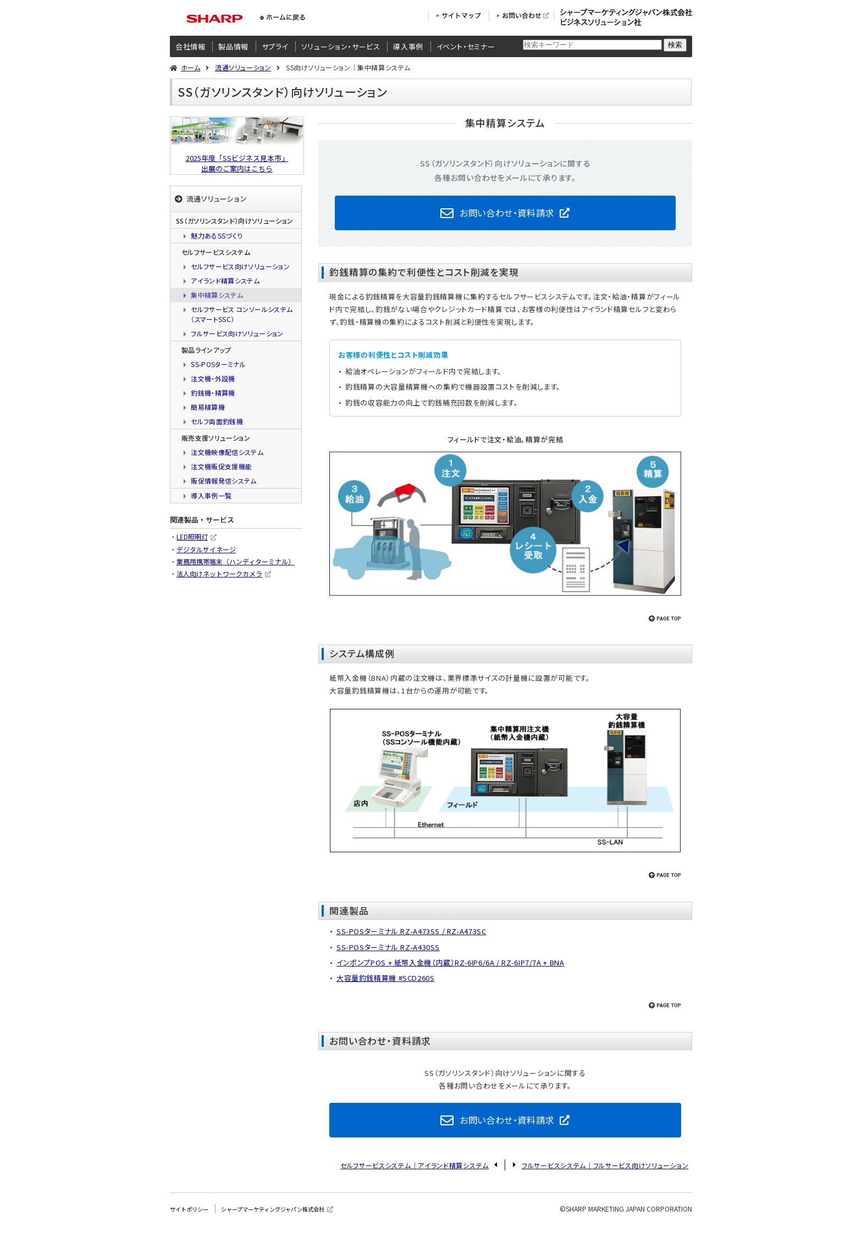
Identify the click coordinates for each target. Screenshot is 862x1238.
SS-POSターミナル (218, 364)
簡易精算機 (208, 407)
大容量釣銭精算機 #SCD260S (385, 983)
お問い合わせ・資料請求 (507, 215)
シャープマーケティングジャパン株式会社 (291, 1218)
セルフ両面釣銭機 (217, 421)
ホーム (191, 67)
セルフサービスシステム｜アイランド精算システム (414, 1175)
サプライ (275, 46)
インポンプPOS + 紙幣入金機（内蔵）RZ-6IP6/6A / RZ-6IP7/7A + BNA (451, 967)
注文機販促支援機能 (221, 466)
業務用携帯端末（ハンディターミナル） (235, 561)
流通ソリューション (243, 67)
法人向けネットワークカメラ (219, 573)
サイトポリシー (193, 1218)
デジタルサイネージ (206, 549)
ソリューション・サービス (340, 46)
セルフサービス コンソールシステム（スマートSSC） (241, 314)
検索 (675, 45)
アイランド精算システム (225, 280)
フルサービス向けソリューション (237, 333)
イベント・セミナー (465, 46)
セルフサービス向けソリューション (240, 266)
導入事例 (408, 46)
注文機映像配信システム (227, 452)
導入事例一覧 (211, 495)
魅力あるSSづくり (216, 235)
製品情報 (233, 46)
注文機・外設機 (213, 378)
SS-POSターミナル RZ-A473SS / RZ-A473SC (412, 936)
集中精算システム (217, 294)
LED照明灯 (192, 536)
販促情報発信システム (224, 480)
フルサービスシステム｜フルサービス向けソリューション (605, 1175)
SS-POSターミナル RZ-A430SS (388, 952)
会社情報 (190, 46)
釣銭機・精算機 (213, 392)
